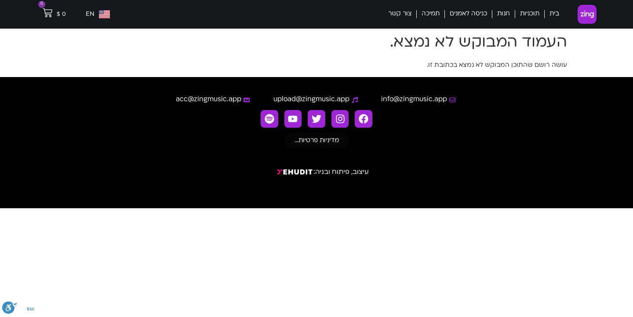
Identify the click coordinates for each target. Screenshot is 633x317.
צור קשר (399, 14)
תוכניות (529, 14)
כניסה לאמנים (468, 14)
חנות (503, 14)
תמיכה (431, 14)
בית (554, 14)
